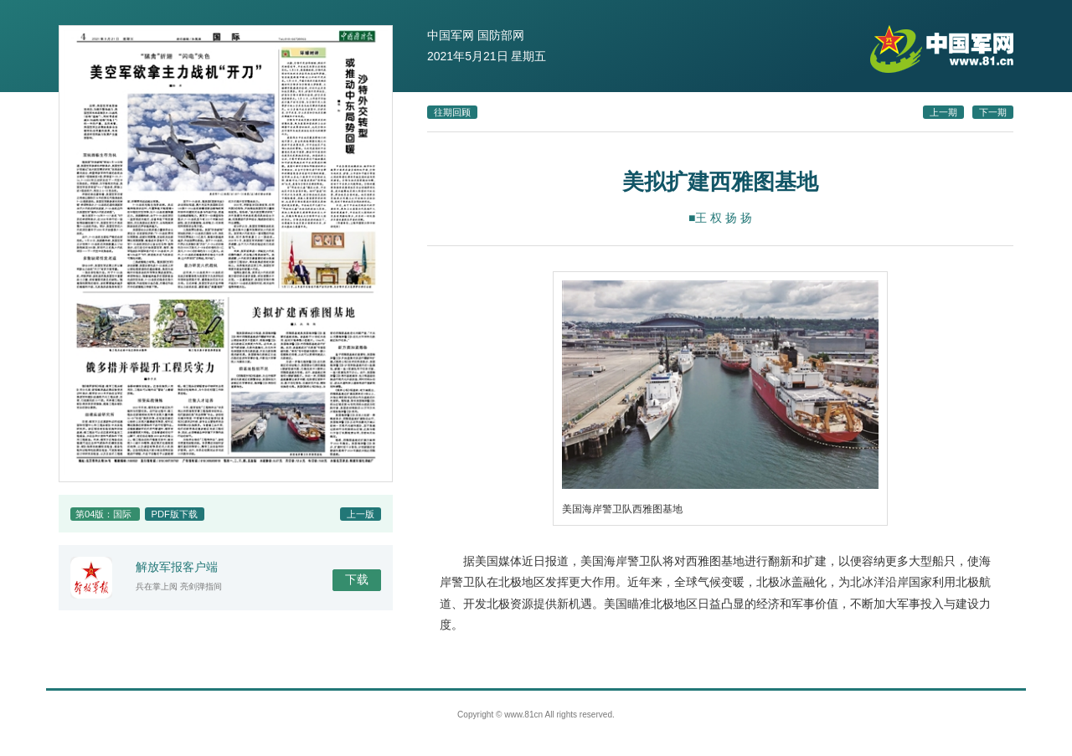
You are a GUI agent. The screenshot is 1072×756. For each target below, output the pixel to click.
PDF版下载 (175, 514)
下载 (356, 579)
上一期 (943, 112)
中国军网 (450, 35)
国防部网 (500, 35)
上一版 (360, 514)
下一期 (993, 112)
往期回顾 (452, 112)
